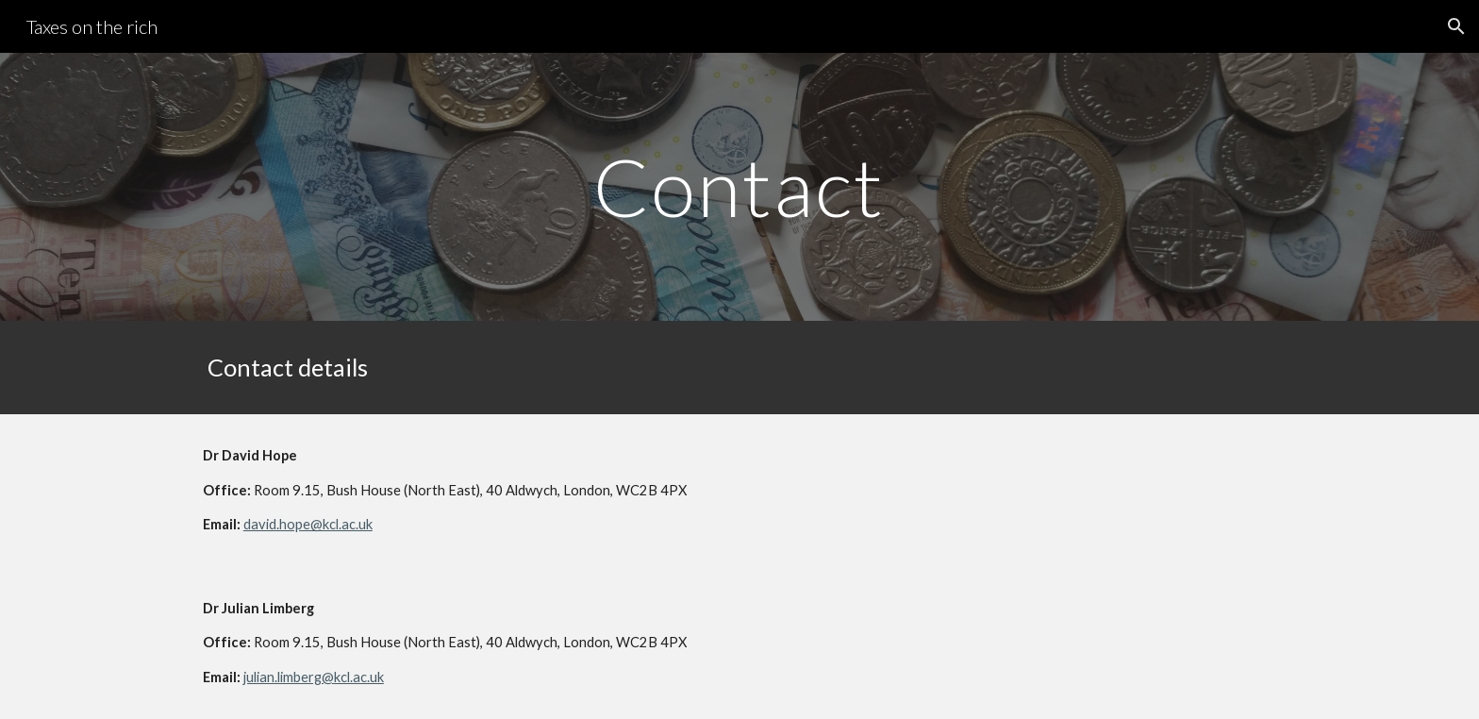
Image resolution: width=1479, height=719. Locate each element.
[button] (1456, 26)
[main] (739, 186)
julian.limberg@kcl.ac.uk (313, 677)
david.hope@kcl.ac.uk (308, 524)
